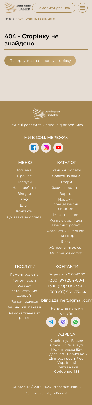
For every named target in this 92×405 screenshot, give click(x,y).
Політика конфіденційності (46, 393)
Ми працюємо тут (66, 253)
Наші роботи (24, 188)
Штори (66, 182)
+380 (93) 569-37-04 (67, 292)
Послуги (24, 182)
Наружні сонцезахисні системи (66, 204)
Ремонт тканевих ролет (24, 315)
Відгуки (24, 193)
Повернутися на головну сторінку (40, 60)
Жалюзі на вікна (66, 176)
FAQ (24, 199)
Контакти (24, 211)
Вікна (66, 241)
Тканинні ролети (66, 170)
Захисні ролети (66, 188)
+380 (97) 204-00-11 (67, 280)
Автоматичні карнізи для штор (65, 233)
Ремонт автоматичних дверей (24, 291)
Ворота (65, 193)
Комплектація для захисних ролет (66, 222)
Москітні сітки (66, 214)
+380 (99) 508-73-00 (66, 286)
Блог (24, 205)
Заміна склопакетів (24, 307)
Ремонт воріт (24, 280)
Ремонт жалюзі (24, 301)
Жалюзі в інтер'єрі (65, 247)
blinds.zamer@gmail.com (67, 300)
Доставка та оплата (24, 217)
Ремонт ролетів (24, 274)
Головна (24, 170)
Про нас (24, 176)
